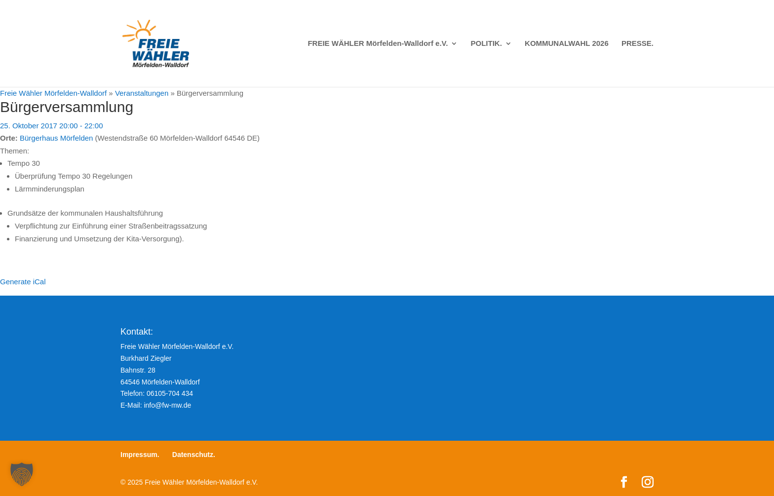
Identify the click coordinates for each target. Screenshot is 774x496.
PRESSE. (637, 43)
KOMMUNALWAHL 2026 (567, 43)
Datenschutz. (193, 454)
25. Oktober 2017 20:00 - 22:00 (51, 125)
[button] (21, 474)
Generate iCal (23, 281)
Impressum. (139, 454)
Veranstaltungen (141, 93)
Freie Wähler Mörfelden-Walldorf (53, 93)
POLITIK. (486, 43)
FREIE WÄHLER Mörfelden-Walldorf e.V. (378, 43)
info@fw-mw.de (167, 405)
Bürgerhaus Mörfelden (56, 138)
